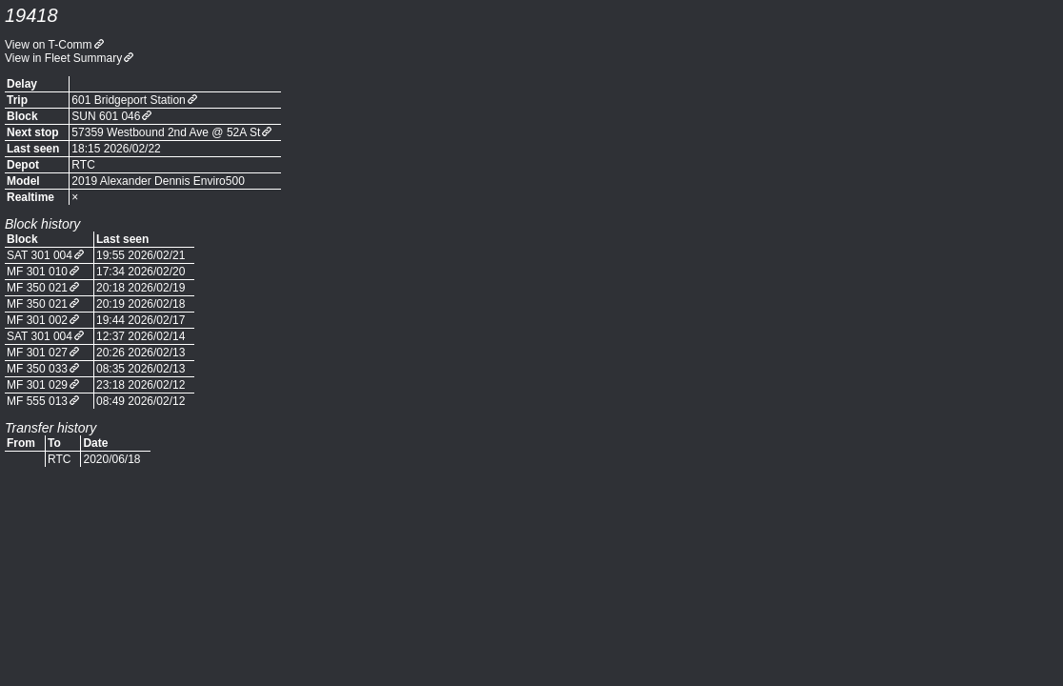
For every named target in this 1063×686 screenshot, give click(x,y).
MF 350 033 (37, 368)
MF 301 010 (37, 271)
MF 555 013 (37, 401)
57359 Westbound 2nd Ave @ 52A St (165, 132)
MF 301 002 (37, 320)
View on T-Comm (48, 44)
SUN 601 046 (105, 116)
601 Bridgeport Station (128, 100)
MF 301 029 (37, 385)
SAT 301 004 (39, 255)
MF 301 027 (37, 352)
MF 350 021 (37, 287)
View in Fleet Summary (63, 58)
